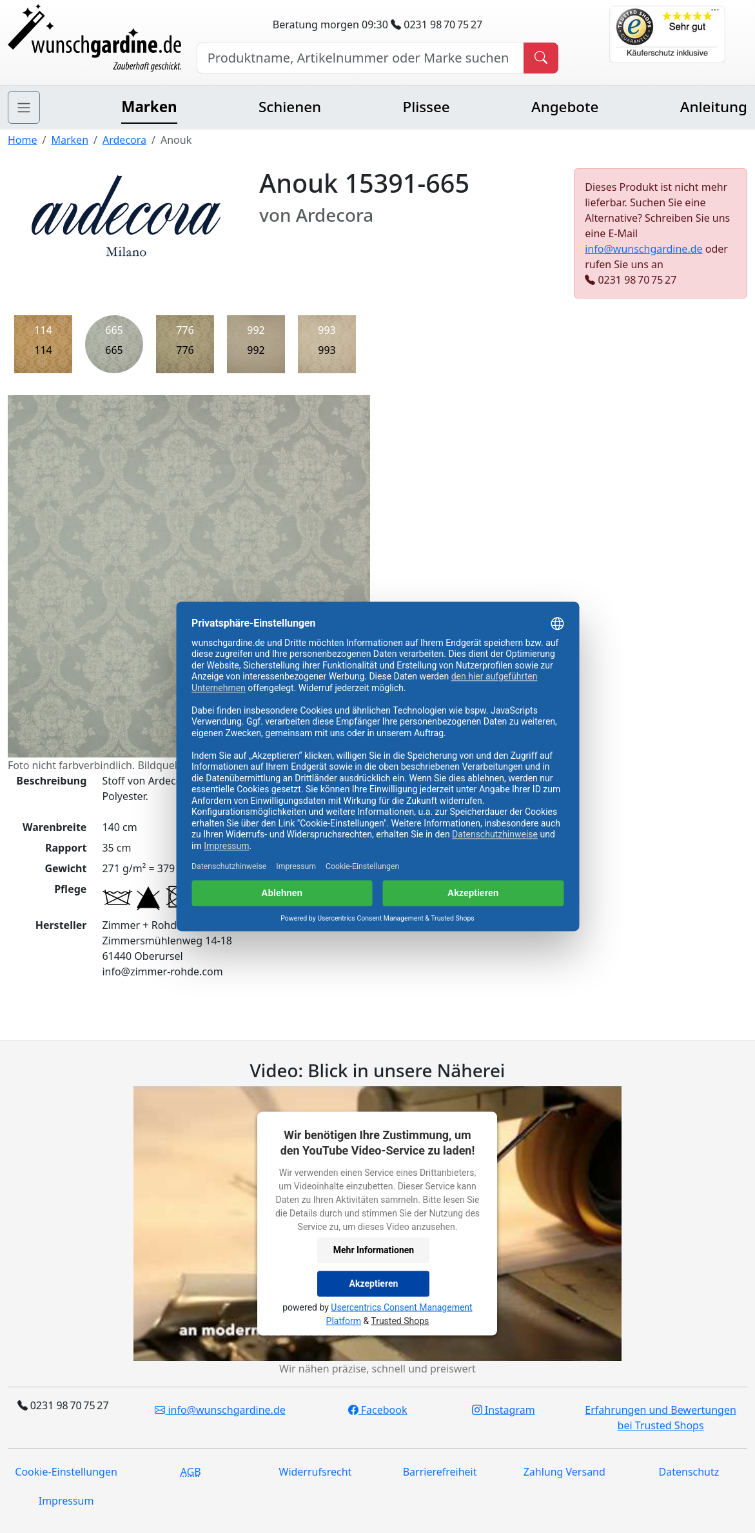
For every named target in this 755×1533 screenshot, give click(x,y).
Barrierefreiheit (440, 1472)
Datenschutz (689, 1472)
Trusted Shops (400, 1321)
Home (22, 140)
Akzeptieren (373, 1283)
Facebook (377, 1410)
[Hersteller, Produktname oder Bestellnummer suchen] (361, 58)
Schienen (290, 107)
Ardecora (124, 140)
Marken (149, 107)
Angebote (564, 107)
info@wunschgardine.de (643, 249)
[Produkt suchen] (541, 58)
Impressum (66, 1501)
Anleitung (713, 107)
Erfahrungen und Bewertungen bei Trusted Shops (660, 1417)
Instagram (503, 1410)
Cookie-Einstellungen (66, 1472)
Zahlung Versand (564, 1472)
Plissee (425, 107)
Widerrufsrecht (315, 1472)
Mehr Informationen (373, 1250)
